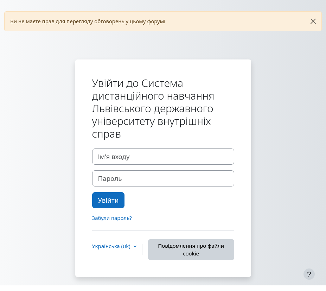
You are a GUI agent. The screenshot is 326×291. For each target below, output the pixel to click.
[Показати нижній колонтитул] (309, 274)
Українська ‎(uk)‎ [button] (112, 245)
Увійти (108, 200)
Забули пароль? (112, 217)
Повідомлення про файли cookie (191, 249)
